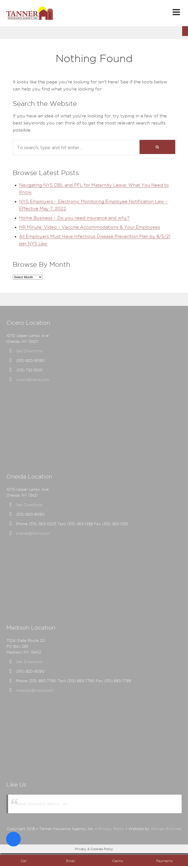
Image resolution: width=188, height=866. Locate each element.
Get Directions (29, 351)
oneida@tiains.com (33, 533)
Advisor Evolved (166, 829)
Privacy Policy (111, 829)
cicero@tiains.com (32, 380)
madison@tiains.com (34, 690)
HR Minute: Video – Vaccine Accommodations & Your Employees (89, 227)
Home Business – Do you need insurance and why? (74, 217)
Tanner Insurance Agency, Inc (41, 804)
